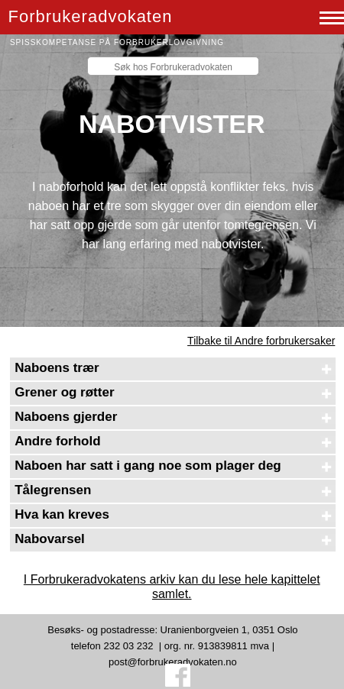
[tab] (172, 369)
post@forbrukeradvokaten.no (173, 662)
